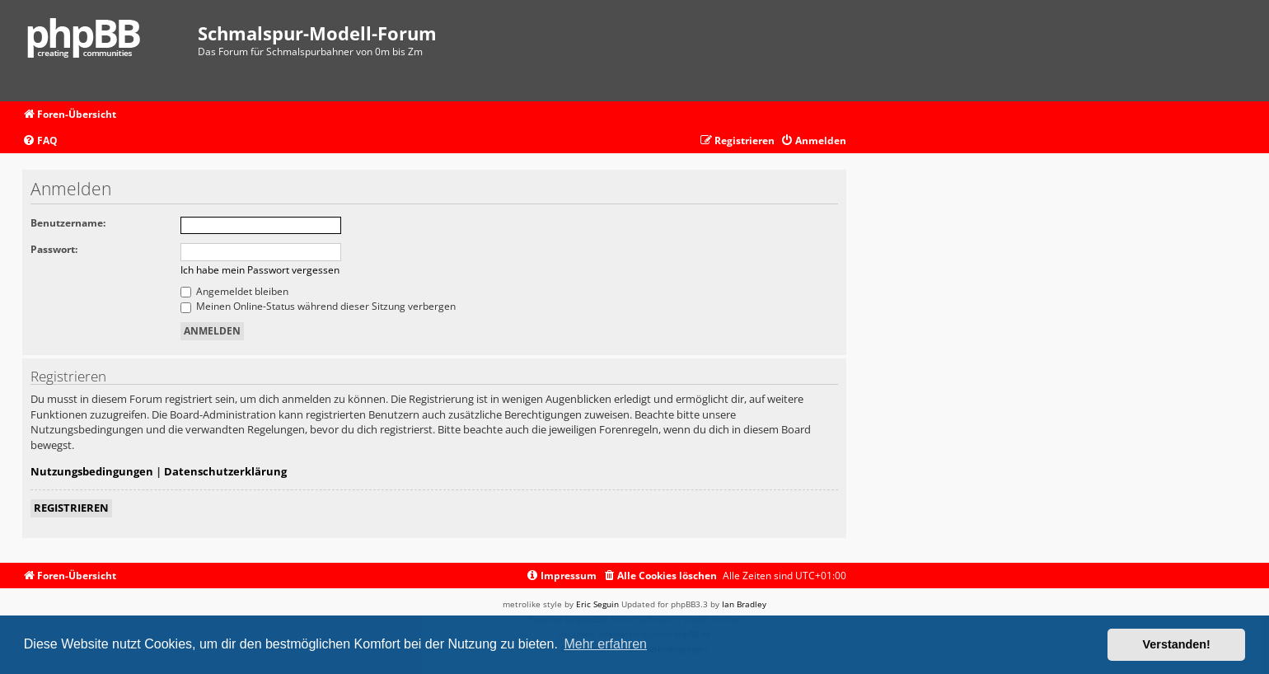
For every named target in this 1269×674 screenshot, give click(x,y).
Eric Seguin (597, 604)
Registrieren (71, 507)
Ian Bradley (744, 604)
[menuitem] (40, 141)
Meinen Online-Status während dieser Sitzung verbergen (318, 306)
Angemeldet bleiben (234, 291)
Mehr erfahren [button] (605, 644)
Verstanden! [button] (1176, 644)
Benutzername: (67, 223)
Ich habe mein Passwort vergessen (259, 270)
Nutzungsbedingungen (91, 471)
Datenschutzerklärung (225, 471)
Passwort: (53, 249)
